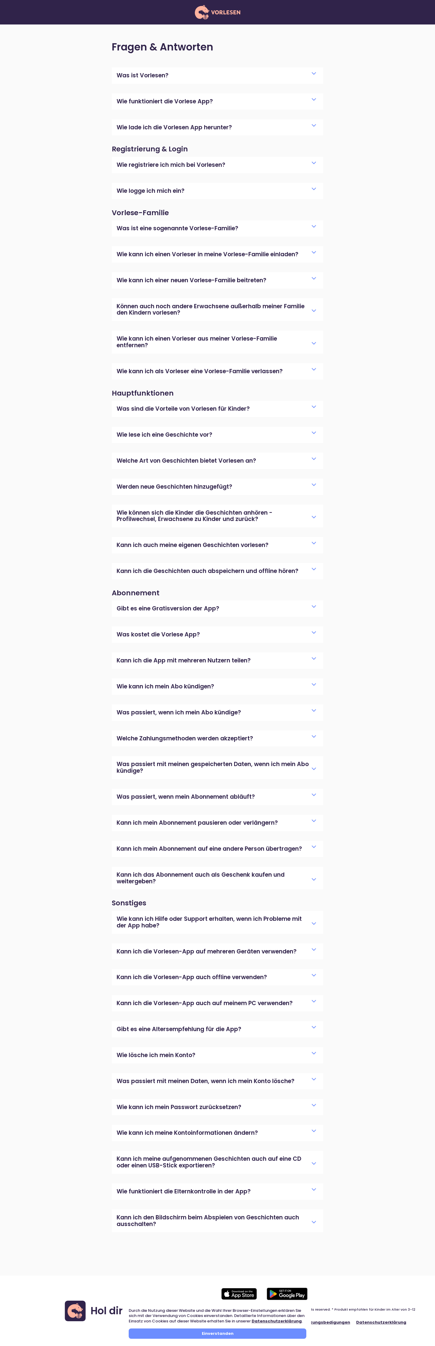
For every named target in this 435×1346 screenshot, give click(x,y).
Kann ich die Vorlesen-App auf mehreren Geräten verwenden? (216, 951)
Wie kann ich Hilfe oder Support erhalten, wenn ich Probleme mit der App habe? (216, 922)
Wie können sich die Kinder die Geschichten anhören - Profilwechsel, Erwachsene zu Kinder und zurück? (216, 516)
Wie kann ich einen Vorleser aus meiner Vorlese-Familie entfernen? (216, 342)
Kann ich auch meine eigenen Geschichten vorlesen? (216, 545)
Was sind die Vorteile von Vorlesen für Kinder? (216, 409)
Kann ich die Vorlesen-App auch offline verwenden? (216, 977)
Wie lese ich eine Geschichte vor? (216, 435)
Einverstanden (218, 1333)
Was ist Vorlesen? (216, 75)
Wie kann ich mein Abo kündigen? (216, 686)
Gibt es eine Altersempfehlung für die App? (216, 1029)
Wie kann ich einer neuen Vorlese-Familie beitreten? (216, 280)
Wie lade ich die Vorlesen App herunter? (216, 127)
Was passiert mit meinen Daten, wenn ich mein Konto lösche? (216, 1081)
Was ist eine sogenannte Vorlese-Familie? (216, 228)
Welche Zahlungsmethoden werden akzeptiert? (216, 738)
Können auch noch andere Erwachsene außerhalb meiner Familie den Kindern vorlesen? (216, 309)
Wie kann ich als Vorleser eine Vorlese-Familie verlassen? (216, 371)
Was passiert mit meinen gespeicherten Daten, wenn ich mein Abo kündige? (216, 767)
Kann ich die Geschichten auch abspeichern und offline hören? (216, 571)
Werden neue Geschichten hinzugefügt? (216, 487)
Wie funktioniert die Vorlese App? (216, 101)
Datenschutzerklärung (277, 1321)
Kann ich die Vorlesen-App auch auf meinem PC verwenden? (216, 1003)
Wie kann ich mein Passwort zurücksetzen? (216, 1107)
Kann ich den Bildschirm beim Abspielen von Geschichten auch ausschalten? (216, 1220)
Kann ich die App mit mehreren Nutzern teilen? (216, 660)
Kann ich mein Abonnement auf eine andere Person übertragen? (216, 849)
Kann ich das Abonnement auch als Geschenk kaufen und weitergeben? (216, 878)
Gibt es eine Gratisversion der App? (216, 608)
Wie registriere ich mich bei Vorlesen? (216, 165)
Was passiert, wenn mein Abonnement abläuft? (216, 797)
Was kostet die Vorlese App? (216, 634)
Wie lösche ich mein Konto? (216, 1055)
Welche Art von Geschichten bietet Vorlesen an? (216, 461)
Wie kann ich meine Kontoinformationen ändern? (216, 1133)
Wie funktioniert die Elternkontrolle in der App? (216, 1191)
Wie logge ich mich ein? (216, 191)
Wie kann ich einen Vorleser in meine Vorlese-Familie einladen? (216, 254)
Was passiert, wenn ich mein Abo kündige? (216, 712)
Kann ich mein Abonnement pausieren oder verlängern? (216, 823)
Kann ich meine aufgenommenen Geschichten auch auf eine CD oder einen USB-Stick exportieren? (216, 1162)
